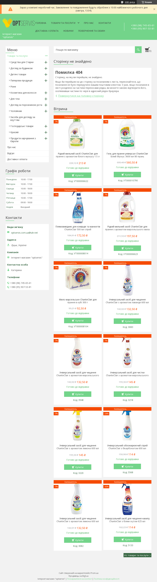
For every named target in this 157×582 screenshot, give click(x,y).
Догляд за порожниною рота (26, 104)
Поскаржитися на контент (79, 578)
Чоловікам (16, 111)
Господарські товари (21, 126)
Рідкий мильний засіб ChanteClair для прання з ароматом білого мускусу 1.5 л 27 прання (77, 156)
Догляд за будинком (21, 68)
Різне (13, 86)
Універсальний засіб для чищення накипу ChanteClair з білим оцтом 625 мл (127, 520)
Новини (68, 30)
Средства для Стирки (21, 62)
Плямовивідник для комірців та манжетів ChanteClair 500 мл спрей (77, 228)
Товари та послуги (63, 22)
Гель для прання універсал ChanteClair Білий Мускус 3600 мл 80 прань (127, 155)
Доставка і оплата (46, 30)
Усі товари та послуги (136, 555)
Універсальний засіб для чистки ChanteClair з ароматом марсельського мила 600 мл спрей (127, 375)
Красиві (14, 132)
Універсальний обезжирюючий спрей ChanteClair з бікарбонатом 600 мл (127, 447)
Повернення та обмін (91, 30)
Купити (79, 175)
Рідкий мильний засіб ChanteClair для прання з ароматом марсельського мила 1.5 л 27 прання (127, 229)
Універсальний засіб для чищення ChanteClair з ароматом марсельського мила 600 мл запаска (77, 375)
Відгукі (10, 153)
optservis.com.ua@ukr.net (24, 232)
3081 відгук (130, 2)
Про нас (89, 22)
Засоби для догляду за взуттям (22, 119)
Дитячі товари (18, 74)
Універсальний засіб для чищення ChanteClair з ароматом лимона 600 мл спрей (78, 448)
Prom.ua (94, 573)
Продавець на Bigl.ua (78, 576)
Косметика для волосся (23, 92)
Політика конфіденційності (106, 578)
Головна (40, 22)
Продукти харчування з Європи (23, 140)
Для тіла (15, 98)
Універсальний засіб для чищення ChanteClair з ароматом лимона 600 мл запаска (78, 521)
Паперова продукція (21, 80)
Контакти (105, 22)
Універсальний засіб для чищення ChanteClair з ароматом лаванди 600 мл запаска (127, 302)
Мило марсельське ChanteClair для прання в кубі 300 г (78, 301)
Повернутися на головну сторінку (81, 96)
